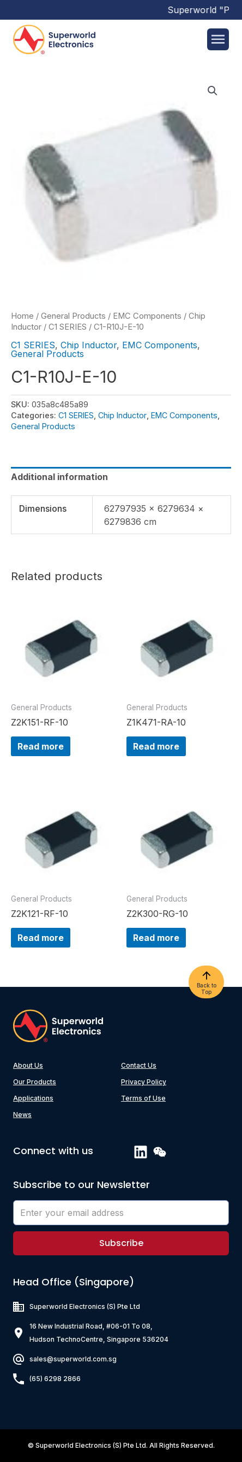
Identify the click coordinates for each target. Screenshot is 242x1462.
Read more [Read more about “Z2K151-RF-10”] (40, 746)
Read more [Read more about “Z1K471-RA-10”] (156, 746)
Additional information (59, 476)
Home (22, 316)
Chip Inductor (88, 345)
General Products (73, 316)
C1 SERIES (68, 327)
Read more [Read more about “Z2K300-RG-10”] (156, 937)
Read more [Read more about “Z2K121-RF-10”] (40, 937)
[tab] (121, 477)
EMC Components (147, 316)
